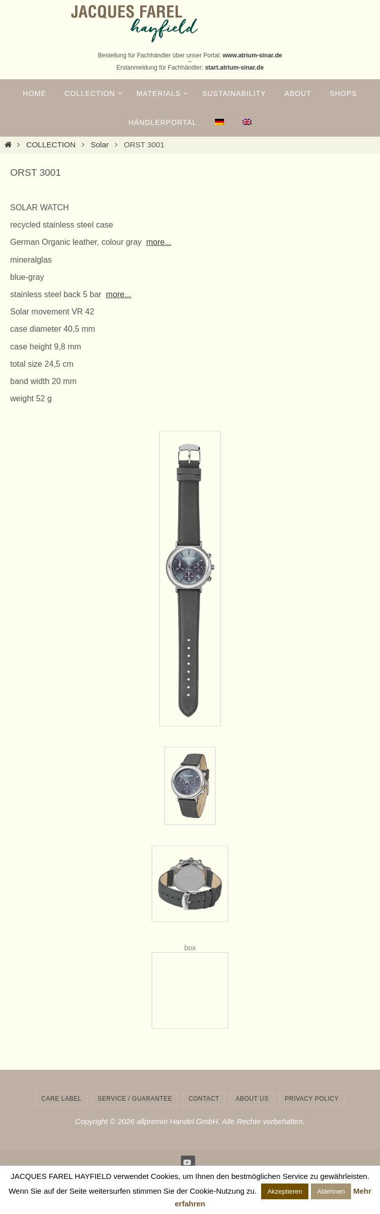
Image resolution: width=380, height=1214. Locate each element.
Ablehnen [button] (331, 1191)
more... (159, 242)
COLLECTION (51, 144)
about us (252, 1098)
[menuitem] (219, 122)
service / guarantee (135, 1098)
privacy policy (312, 1098)
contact (203, 1098)
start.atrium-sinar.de (234, 67)
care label (61, 1098)
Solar (100, 144)
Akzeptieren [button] (284, 1191)
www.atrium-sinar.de (252, 55)
